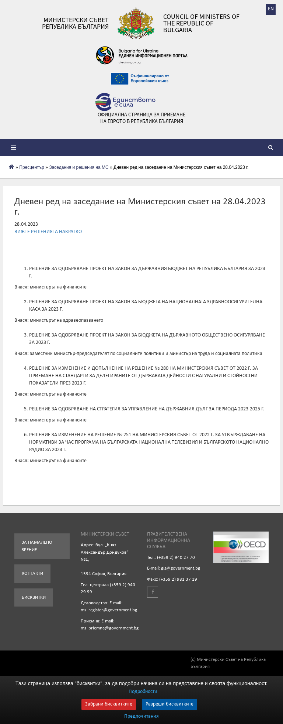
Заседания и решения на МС (78, 167)
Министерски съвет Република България (75, 23)
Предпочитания (141, 716)
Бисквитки (34, 597)
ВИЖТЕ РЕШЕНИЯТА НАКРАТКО (48, 232)
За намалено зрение (37, 546)
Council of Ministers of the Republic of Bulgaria (201, 23)
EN (271, 9)
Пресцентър (31, 167)
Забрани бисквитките (108, 704)
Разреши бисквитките (169, 704)
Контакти (32, 573)
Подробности (143, 691)
